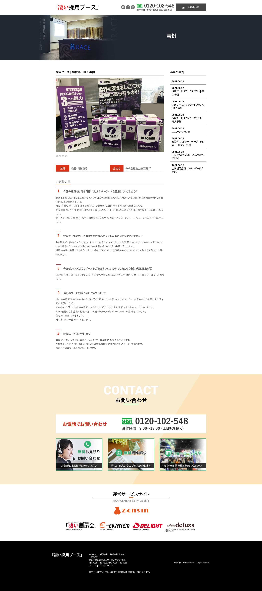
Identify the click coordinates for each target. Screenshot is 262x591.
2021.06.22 (178, 81)
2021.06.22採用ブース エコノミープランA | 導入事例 (187, 118)
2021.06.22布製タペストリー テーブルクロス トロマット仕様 (188, 141)
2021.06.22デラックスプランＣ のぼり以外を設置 (188, 155)
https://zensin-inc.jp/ (104, 565)
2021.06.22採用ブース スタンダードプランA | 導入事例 (188, 105)
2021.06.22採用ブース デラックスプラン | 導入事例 (188, 91)
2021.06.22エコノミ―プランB (181, 129)
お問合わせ (193, 7)
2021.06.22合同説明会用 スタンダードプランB (187, 168)
